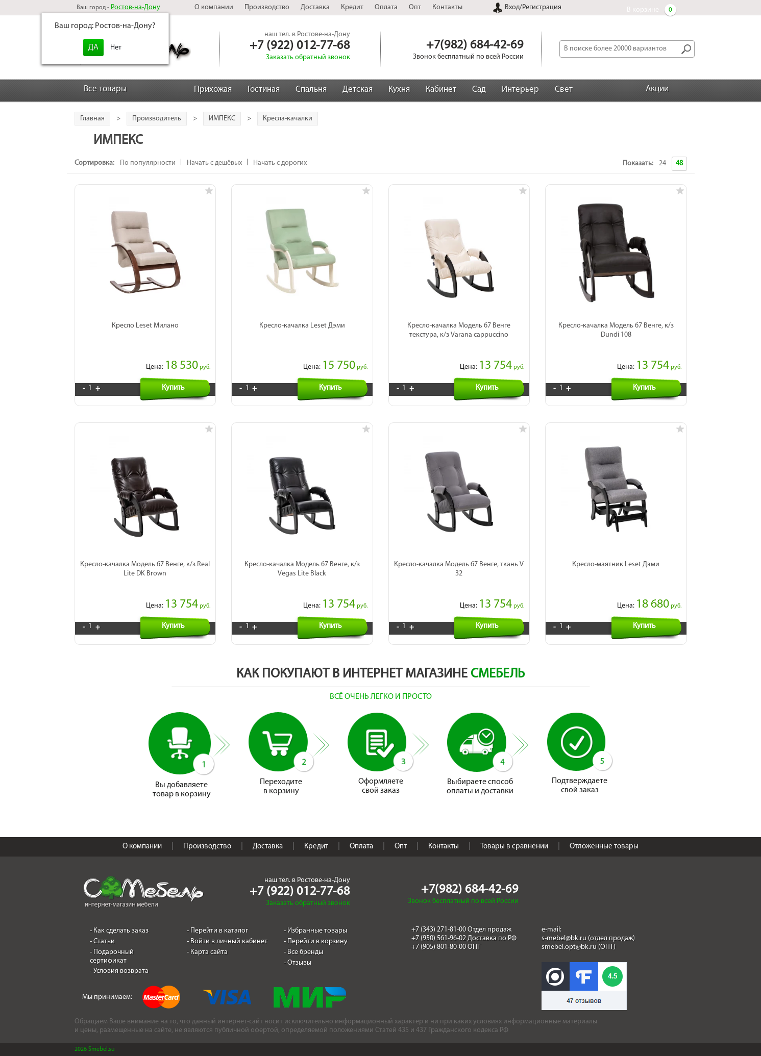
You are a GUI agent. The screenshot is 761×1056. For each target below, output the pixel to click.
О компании (213, 7)
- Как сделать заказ (119, 931)
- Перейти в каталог (217, 931)
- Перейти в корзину (316, 941)
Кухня (399, 89)
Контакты (447, 7)
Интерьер (520, 89)
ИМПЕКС (222, 118)
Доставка (315, 7)
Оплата (386, 7)
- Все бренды (303, 952)
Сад (479, 89)
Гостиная (264, 89)
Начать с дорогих (280, 163)
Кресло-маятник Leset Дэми (615, 564)
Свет (564, 89)
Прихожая (213, 89)
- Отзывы (297, 963)
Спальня (311, 89)
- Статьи (102, 941)
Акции (657, 89)
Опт (415, 7)
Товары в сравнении (514, 846)
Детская (357, 89)
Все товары (105, 89)
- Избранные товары (315, 931)
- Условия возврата (119, 971)
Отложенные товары (604, 846)
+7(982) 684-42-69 (474, 45)
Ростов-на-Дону (135, 7)
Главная (92, 118)
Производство (266, 7)
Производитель (156, 118)
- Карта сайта (207, 952)
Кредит (352, 7)
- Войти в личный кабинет (227, 941)
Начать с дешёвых (214, 163)
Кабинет (441, 89)
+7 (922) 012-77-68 (300, 46)
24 (662, 163)
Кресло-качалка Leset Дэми (302, 326)
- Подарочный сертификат (112, 956)
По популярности (148, 163)
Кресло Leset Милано (145, 326)
